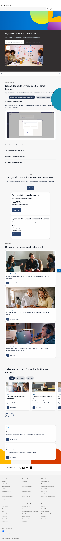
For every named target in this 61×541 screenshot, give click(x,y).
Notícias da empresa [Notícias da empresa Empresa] (45, 511)
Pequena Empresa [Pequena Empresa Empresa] (5, 523)
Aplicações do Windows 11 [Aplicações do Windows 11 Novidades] (7, 498)
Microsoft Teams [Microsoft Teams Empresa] (5, 521)
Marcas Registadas (33, 536)
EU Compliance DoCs (6, 538)
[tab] (22, 97)
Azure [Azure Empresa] (3, 511)
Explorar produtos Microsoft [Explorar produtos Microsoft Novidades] (7, 496)
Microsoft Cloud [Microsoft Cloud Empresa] (5, 506)
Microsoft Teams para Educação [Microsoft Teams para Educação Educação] (47, 486)
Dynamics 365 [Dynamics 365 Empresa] (4, 513)
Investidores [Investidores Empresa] (43, 516)
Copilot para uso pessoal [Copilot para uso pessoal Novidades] (6, 491)
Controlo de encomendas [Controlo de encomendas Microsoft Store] (26, 491)
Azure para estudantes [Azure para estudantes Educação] (45, 498)
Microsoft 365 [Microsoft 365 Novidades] (4, 493)
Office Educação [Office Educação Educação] (44, 491)
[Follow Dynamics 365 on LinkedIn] (23, 467)
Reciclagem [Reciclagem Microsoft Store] (24, 493)
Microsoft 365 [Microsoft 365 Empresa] (4, 516)
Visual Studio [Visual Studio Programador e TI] (24, 521)
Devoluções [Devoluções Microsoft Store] (24, 488)
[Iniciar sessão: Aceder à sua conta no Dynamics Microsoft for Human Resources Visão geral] (11, 457)
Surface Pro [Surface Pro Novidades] (4, 481)
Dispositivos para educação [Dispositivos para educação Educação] (46, 483)
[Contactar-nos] (58, 270)
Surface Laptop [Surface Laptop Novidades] (5, 483)
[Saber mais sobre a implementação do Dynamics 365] (10, 355)
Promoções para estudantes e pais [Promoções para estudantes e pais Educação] (48, 496)
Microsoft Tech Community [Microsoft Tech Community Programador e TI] (27, 513)
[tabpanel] (30, 133)
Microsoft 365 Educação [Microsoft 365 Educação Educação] (46, 488)
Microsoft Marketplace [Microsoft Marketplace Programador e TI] (26, 516)
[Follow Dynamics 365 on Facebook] (31, 467)
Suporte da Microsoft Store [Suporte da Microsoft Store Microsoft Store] (27, 486)
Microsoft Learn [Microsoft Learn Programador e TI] (25, 508)
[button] (14, 42)
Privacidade (14, 536)
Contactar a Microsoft (6, 536)
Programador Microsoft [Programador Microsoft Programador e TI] (26, 506)
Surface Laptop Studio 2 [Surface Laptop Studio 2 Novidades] (6, 486)
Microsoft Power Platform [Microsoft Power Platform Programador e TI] (26, 518)
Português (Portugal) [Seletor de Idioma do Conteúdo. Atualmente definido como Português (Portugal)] (8, 528)
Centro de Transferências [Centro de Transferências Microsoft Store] (26, 483)
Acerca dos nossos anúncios (44, 536)
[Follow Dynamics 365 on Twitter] (19, 467)
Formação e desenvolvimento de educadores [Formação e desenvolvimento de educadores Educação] (49, 493)
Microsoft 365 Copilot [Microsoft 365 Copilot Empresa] (6, 518)
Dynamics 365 (5, 5)
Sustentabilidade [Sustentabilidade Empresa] (44, 518)
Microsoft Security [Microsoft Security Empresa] (5, 508)
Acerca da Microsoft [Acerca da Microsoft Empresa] (45, 508)
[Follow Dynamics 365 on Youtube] (27, 467)
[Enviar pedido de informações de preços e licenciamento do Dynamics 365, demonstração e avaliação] (11, 439)
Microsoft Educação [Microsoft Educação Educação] (45, 481)
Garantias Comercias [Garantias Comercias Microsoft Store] (26, 496)
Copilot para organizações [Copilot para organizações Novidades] (7, 488)
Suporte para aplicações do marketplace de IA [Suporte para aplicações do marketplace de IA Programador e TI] (30, 511)
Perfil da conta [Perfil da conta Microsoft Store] (24, 481)
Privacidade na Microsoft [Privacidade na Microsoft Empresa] (46, 513)
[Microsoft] (30, 1)
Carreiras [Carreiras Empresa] (43, 506)
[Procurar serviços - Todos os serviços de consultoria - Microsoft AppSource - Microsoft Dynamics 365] (12, 283)
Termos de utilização (23, 536)
